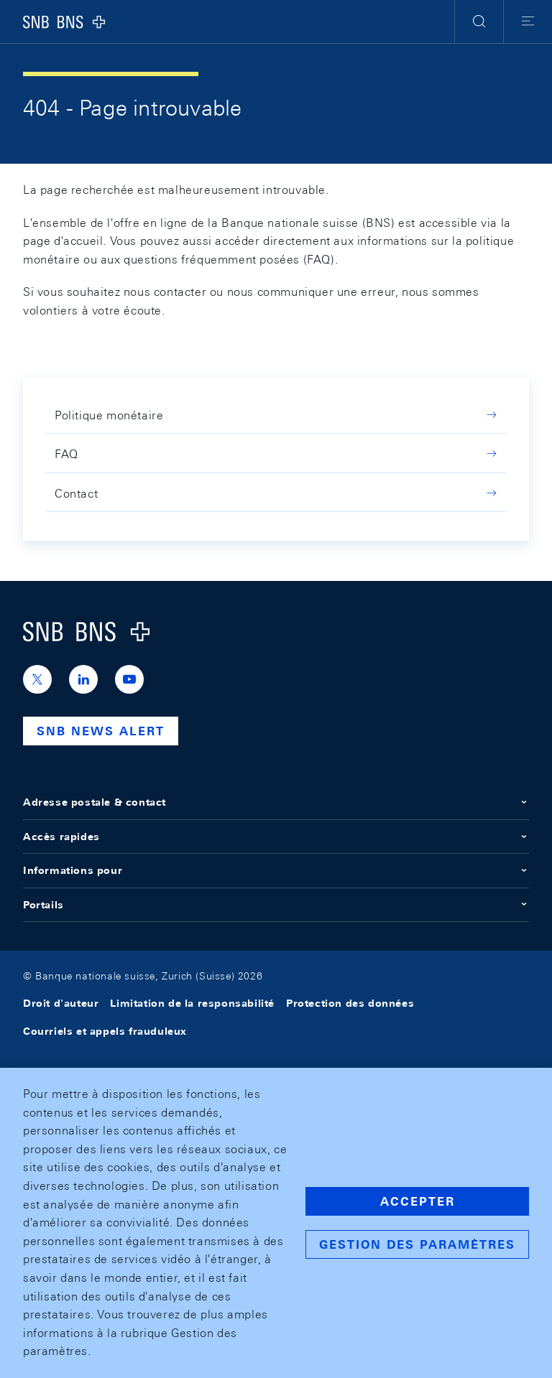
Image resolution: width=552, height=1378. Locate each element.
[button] (479, 21)
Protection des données (350, 1003)
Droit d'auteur (60, 1003)
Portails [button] (276, 905)
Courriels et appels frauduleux (105, 1031)
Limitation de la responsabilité (192, 1003)
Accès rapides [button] (276, 836)
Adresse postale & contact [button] (276, 802)
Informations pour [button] (276, 870)
